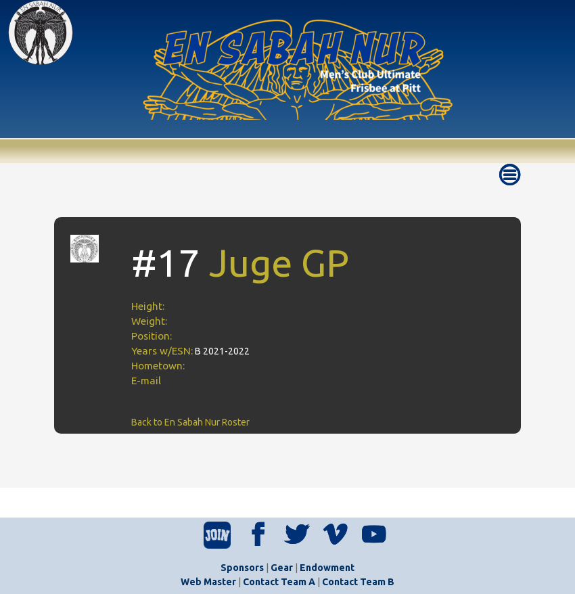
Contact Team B (358, 581)
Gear (282, 567)
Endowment (327, 567)
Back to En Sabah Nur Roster (190, 422)
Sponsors (242, 567)
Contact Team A (279, 581)
